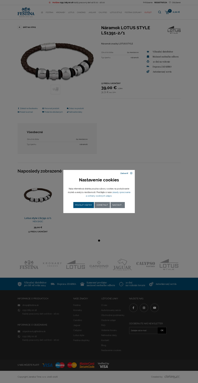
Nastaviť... (117, 205)
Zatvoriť (126, 173)
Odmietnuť (102, 205)
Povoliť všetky (83, 205)
